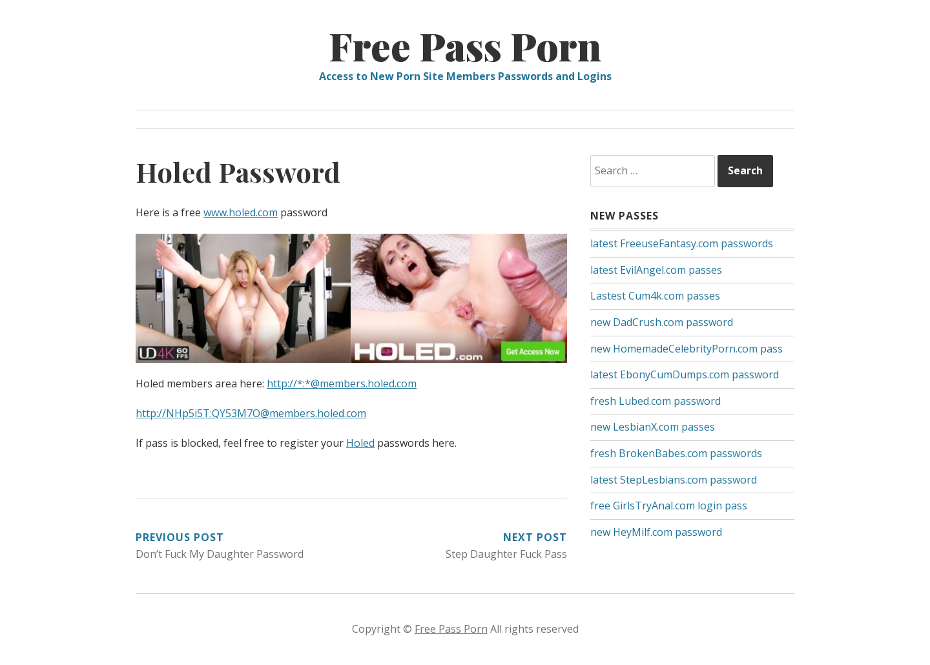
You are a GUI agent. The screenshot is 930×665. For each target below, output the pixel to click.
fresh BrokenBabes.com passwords (676, 453)
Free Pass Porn (465, 45)
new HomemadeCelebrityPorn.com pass (686, 349)
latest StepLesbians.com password (673, 480)
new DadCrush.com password (661, 322)
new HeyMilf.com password (656, 532)
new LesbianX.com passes (652, 427)
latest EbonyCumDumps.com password (684, 374)
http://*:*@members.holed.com (342, 383)
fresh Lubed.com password (655, 401)
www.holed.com (240, 212)
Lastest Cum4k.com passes (655, 296)
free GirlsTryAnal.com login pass (668, 505)
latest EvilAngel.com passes (656, 270)
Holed (360, 443)
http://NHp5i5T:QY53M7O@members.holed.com (251, 413)
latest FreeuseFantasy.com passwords (681, 243)
